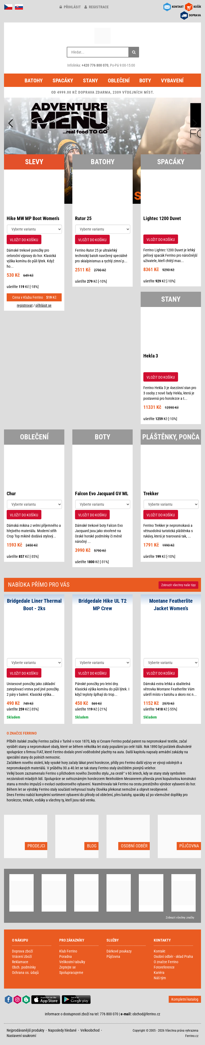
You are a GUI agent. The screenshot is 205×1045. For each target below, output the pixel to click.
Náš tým (160, 978)
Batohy (34, 80)
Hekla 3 (150, 356)
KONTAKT (178, 7)
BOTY (102, 437)
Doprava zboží (22, 951)
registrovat (25, 305)
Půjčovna (113, 956)
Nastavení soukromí (21, 1036)
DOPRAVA (195, 15)
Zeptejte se (67, 967)
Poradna (65, 956)
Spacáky (63, 80)
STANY (170, 299)
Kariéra (159, 972)
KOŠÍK (197, 7)
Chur (11, 493)
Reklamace (20, 962)
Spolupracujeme (71, 972)
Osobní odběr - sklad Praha (173, 956)
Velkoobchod (90, 1030)
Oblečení (118, 80)
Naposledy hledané (62, 1030)
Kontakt (159, 951)
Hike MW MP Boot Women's (33, 218)
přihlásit (70, 7)
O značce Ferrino (166, 962)
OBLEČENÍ (34, 437)
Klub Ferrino (68, 951)
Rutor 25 (83, 218)
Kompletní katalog (184, 999)
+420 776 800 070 (95, 65)
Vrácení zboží (22, 956)
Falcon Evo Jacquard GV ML (101, 493)
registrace (96, 7)
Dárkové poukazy (119, 951)
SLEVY (34, 162)
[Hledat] (133, 52)
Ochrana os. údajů (25, 972)
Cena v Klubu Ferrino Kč (34, 297)
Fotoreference (164, 967)
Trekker (151, 493)
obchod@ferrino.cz (146, 1014)
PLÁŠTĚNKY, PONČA (171, 437)
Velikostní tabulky (72, 962)
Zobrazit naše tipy (178, 585)
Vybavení (172, 80)
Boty (145, 80)
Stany (90, 80)
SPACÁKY (170, 162)
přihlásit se (44, 305)
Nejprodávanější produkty (25, 1030)
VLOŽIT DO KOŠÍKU (24, 240)
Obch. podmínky (24, 967)
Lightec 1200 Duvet (162, 218)
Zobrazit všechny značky (180, 917)
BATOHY (103, 162)
